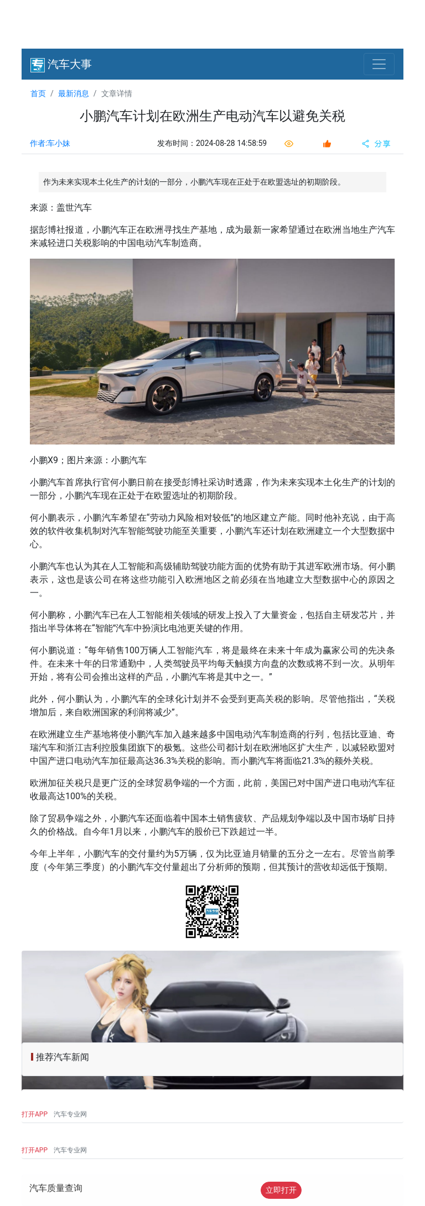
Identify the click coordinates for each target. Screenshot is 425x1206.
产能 (287, 517)
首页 (38, 93)
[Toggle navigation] (379, 64)
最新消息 (73, 93)
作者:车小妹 (50, 143)
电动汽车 (154, 243)
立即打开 (281, 1190)
